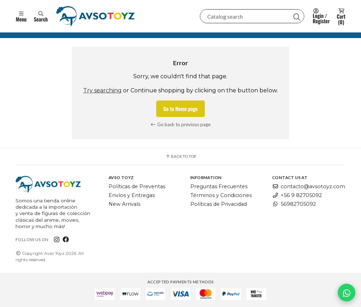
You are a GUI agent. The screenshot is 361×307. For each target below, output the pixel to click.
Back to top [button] (180, 156)
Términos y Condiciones (221, 195)
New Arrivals (124, 204)
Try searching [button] (102, 90)
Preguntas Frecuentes (218, 187)
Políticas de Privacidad (218, 204)
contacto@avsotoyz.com (308, 187)
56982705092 (294, 204)
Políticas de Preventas (137, 187)
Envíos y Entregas (132, 195)
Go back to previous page (181, 124)
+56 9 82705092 (297, 195)
